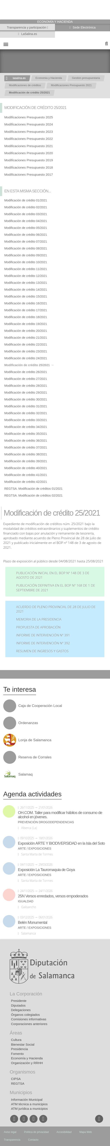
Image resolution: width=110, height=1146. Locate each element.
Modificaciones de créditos (25, 85)
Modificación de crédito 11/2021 (25, 269)
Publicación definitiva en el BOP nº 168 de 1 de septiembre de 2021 (55, 587)
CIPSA (16, 1079)
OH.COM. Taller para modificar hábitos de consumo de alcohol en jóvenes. (60, 815)
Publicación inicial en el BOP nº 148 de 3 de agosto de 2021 (52, 575)
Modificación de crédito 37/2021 (25, 447)
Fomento (17, 1053)
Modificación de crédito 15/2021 (25, 296)
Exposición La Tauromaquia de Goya (46, 870)
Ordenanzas (28, 723)
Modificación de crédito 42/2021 (25, 481)
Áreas (16, 1033)
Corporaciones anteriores (29, 1024)
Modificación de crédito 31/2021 (25, 406)
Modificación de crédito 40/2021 (25, 468)
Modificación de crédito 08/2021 (25, 248)
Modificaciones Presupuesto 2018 (28, 167)
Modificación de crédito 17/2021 (25, 310)
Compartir (5, 674)
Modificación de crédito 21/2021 (25, 337)
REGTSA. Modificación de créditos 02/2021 (33, 495)
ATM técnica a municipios (29, 1104)
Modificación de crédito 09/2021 (25, 255)
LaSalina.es (28, 34)
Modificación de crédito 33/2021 (25, 420)
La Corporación (26, 994)
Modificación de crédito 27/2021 (25, 378)
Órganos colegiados (25, 1014)
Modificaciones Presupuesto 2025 (28, 117)
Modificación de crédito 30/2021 (25, 399)
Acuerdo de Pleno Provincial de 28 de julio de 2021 (56, 609)
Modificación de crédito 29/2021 (25, 392)
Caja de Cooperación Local (40, 706)
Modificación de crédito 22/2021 (25, 344)
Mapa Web (85, 1132)
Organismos (22, 1072)
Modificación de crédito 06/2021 (25, 234)
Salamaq (25, 774)
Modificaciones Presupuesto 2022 (28, 138)
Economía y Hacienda (27, 1058)
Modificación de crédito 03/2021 (25, 214)
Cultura (16, 1040)
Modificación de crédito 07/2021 (25, 241)
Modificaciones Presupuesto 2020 (28, 153)
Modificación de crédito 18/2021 (25, 317)
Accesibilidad (64, 1132)
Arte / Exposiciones (34, 848)
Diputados (18, 1005)
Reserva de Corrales (35, 757)
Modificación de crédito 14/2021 (25, 289)
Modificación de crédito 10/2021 (25, 262)
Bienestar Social (22, 1044)
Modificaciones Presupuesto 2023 (28, 131)
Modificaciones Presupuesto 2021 (71, 85)
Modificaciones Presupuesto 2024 (28, 124)
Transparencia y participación (27, 27)
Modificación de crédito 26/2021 (25, 372)
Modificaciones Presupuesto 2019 (28, 160)
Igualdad (25, 901)
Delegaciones (21, 1010)
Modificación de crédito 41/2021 (25, 475)
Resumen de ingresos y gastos (42, 651)
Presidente (19, 1001)
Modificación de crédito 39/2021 (25, 461)
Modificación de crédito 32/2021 (25, 413)
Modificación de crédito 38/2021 (25, 454)
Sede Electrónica (84, 27)
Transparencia (12, 1139)
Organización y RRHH (27, 1063)
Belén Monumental (32, 922)
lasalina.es (19, 78)
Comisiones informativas (28, 1019)
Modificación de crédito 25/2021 (29, 92)
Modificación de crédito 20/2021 (25, 330)
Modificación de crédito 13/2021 (25, 282)
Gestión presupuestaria (86, 78)
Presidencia (19, 1049)
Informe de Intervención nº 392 (43, 643)
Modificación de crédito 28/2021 (25, 385)
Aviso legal (10, 1132)
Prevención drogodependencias (46, 822)
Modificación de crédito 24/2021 (25, 358)
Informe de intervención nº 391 (43, 635)
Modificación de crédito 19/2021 (25, 324)
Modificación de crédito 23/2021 (25, 351)
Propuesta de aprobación (38, 627)
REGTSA (17, 1083)
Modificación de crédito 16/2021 (25, 303)
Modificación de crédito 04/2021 (25, 221)
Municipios (21, 1092)
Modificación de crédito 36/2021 (25, 440)
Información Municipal (26, 1099)
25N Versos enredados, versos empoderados (53, 896)
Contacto (33, 1139)
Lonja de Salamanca (34, 740)
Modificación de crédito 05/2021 (25, 228)
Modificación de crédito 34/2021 (25, 427)
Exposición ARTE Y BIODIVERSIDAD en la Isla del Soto (61, 843)
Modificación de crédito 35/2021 (25, 433)
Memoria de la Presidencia (38, 619)
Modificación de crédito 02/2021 (25, 207)
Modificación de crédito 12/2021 (25, 276)
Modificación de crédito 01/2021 (25, 200)
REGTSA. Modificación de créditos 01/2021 (33, 488)
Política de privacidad (36, 1132)
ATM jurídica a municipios (29, 1108)
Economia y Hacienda (49, 78)
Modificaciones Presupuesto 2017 (28, 174)
